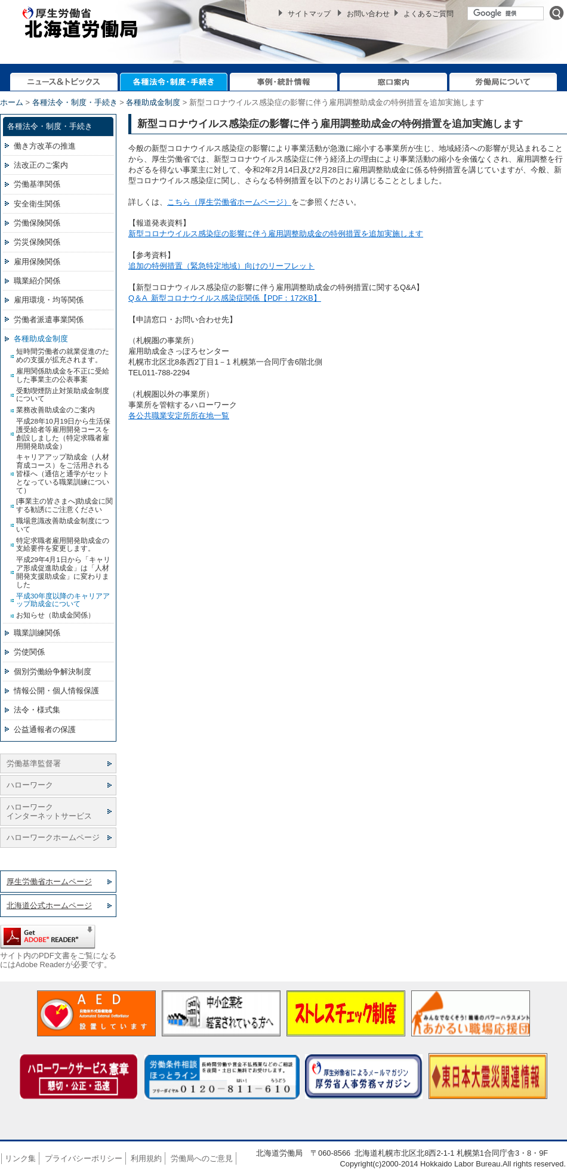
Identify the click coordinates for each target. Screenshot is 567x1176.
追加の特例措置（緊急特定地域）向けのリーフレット (221, 265)
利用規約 (146, 1158)
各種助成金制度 (153, 102)
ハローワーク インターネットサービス (49, 811)
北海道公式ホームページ (49, 905)
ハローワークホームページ (53, 837)
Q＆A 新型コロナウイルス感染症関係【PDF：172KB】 (224, 298)
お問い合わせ (368, 13)
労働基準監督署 (34, 763)
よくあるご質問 (428, 13)
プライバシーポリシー (83, 1158)
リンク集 (20, 1158)
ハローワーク (30, 784)
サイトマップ (309, 13)
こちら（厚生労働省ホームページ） (229, 201)
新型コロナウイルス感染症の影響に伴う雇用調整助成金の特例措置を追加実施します (275, 233)
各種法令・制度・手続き (75, 102)
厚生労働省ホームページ (49, 881)
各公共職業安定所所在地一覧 (178, 415)
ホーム (11, 102)
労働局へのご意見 (202, 1158)
